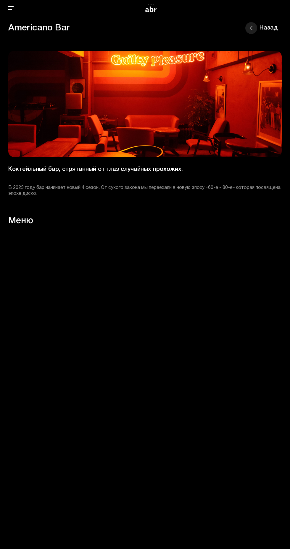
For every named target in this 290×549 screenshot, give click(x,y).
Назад (261, 28)
